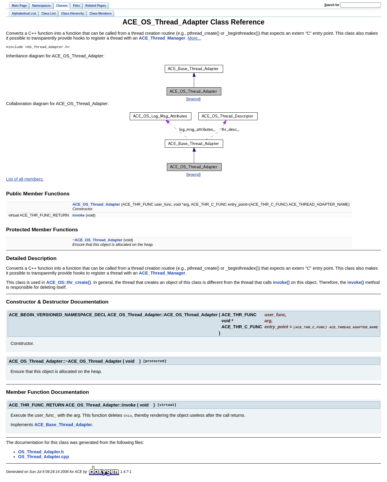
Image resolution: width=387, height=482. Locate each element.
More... (194, 38)
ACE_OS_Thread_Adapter (96, 205)
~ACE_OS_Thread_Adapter (97, 240)
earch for (332, 5)
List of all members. (25, 179)
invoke (78, 216)
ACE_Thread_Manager (162, 38)
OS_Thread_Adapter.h (41, 451)
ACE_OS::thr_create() (68, 283)
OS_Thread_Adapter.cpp (43, 456)
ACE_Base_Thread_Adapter (63, 424)
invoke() (281, 283)
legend (193, 99)
